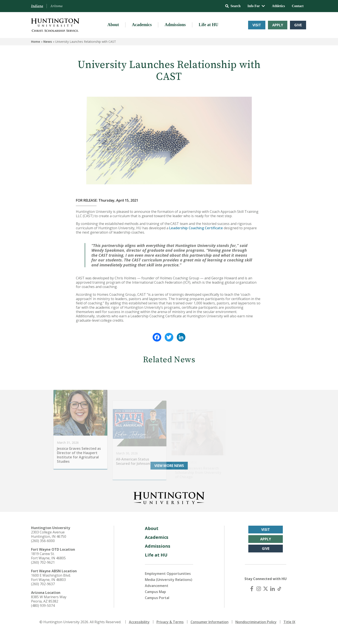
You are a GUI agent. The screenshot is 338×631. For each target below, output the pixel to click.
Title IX (289, 622)
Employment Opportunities (168, 573)
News (47, 42)
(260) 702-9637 (43, 584)
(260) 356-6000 (43, 540)
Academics (142, 24)
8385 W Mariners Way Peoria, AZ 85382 (48, 599)
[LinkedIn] (272, 588)
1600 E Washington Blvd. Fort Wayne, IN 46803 (51, 577)
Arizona (56, 6)
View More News (169, 465)
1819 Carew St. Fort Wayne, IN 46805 (48, 555)
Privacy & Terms (170, 622)
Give (298, 25)
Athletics (278, 6)
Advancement (156, 585)
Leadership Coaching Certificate (196, 228)
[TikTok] (279, 588)
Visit (256, 25)
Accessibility (139, 622)
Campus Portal (157, 597)
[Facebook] (251, 588)
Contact (298, 6)
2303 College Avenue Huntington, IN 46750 (48, 534)
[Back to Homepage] (169, 497)
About (113, 24)
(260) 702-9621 (43, 562)
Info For (256, 6)
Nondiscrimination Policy (256, 622)
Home (35, 42)
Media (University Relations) (168, 579)
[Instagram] (258, 588)
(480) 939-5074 (43, 605)
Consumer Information (209, 622)
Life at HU (208, 24)
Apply (277, 25)
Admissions (175, 24)
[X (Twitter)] (265, 588)
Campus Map (155, 591)
